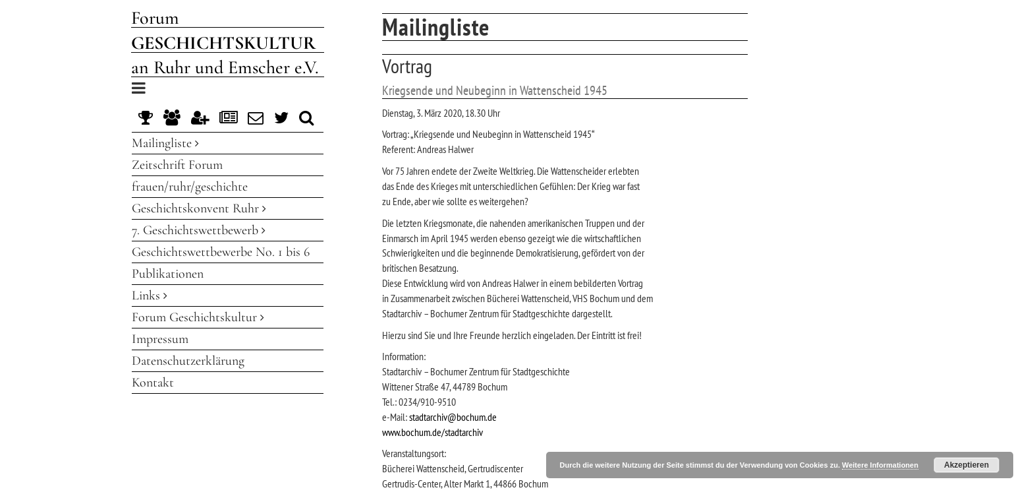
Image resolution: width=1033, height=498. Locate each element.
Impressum (160, 339)
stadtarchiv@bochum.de (453, 416)
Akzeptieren (966, 465)
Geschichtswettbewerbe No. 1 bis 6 (221, 252)
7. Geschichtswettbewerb (198, 230)
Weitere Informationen (880, 465)
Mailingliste (165, 143)
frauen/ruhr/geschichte (190, 187)
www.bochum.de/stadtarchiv (432, 432)
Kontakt (153, 382)
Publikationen (168, 274)
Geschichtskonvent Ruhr (199, 208)
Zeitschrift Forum (177, 165)
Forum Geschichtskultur (198, 317)
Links (149, 295)
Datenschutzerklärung (188, 361)
